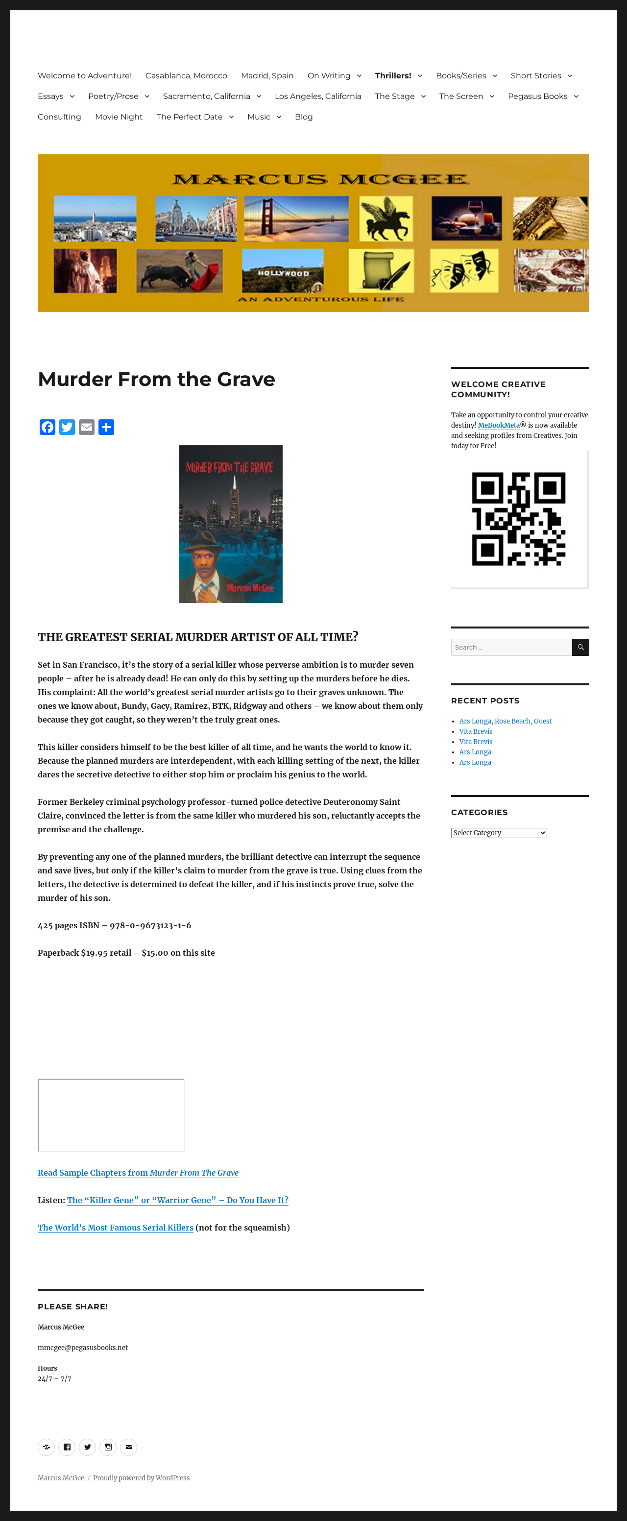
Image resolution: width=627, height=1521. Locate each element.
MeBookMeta (499, 425)
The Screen (461, 96)
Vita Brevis (476, 731)
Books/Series (461, 75)
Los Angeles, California (318, 96)
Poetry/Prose (113, 96)
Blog (304, 116)
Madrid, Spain (267, 75)
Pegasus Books (538, 96)
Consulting (59, 116)
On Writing (329, 75)
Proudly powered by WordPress (141, 1478)
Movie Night (119, 116)
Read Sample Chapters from (138, 1173)
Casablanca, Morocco (186, 75)
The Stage (395, 96)
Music (258, 116)
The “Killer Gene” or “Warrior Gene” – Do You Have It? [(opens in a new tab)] (178, 1200)
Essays (51, 96)
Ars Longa (475, 752)
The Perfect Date (190, 116)
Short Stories (536, 75)
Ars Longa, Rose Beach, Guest (505, 721)
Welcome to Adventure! (85, 75)
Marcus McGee (61, 1478)
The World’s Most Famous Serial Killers (115, 1227)
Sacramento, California (206, 96)
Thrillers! (393, 75)
